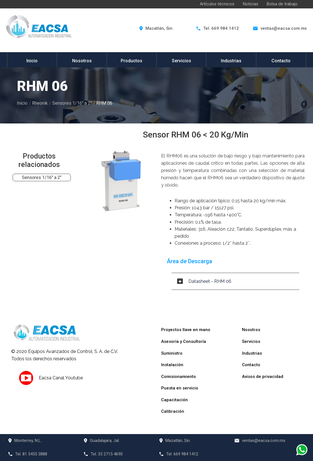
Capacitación (174, 399)
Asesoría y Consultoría (183, 341)
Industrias (231, 60)
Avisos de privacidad (262, 376)
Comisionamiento (178, 376)
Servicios (181, 60)
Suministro (171, 353)
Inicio (32, 60)
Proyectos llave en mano (185, 329)
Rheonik (40, 103)
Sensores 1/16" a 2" (72, 103)
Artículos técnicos (217, 3)
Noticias (250, 3)
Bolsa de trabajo (282, 3)
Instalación (172, 364)
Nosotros (82, 60)
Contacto (281, 60)
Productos (131, 60)
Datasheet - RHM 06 (204, 281)
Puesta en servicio (179, 388)
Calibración (172, 411)
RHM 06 (104, 103)
